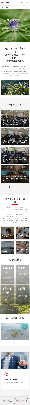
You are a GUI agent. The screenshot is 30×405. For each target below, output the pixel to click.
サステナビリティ (15, 7)
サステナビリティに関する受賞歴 (15, 309)
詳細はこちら (15, 186)
